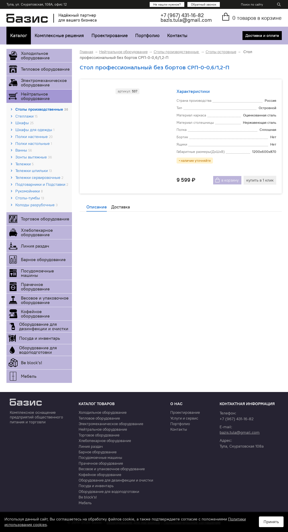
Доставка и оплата (262, 35)
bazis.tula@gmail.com (186, 20)
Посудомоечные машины (37, 273)
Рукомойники (29, 191)
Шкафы (24, 122)
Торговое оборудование (45, 219)
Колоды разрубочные (36, 204)
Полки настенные (34, 136)
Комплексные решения (59, 35)
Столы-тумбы (29, 197)
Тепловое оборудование (45, 69)
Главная (86, 51)
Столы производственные (41, 109)
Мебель (28, 376)
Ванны (23, 150)
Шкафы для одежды (34, 129)
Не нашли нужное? (167, 4)
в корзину (229, 180)
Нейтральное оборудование (35, 96)
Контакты (177, 35)
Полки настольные (33, 143)
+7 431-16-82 (182, 15)
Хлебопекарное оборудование (37, 232)
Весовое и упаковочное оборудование (45, 300)
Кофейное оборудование (35, 314)
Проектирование (109, 35)
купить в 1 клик (259, 180)
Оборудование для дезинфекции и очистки (43, 326)
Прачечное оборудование (35, 287)
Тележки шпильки (33, 170)
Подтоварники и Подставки (41, 184)
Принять (271, 521)
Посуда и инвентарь (39, 338)
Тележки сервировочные (39, 177)
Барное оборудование (43, 259)
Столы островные (221, 51)
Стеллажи (26, 116)
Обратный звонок (203, 4)
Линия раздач (35, 246)
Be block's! (31, 362)
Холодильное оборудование (35, 55)
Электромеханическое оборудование (44, 83)
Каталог (18, 35)
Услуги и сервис (184, 418)
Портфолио (147, 35)
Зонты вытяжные (33, 157)
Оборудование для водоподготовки (38, 350)
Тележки (24, 163)
